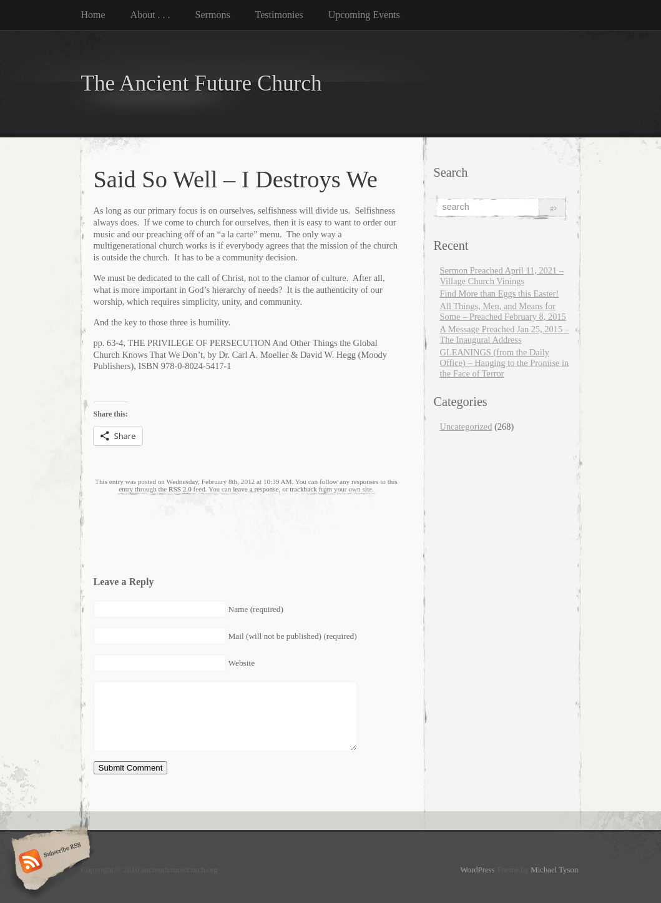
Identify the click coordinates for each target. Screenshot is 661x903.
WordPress (477, 870)
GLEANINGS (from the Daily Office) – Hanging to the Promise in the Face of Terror (504, 362)
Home (93, 14)
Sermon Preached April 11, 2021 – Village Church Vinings (502, 275)
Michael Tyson (554, 870)
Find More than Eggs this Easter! (499, 294)
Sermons (212, 14)
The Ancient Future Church (201, 83)
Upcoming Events (364, 14)
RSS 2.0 (180, 489)
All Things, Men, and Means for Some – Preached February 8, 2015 (503, 311)
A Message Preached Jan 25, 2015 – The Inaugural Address (504, 334)
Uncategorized (466, 427)
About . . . (150, 14)
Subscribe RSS (48, 862)
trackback (303, 489)
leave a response (255, 489)
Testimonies (279, 14)
